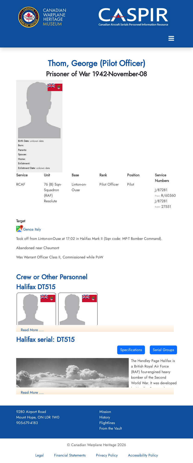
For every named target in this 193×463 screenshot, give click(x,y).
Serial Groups (163, 349)
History (104, 417)
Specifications (131, 349)
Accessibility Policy (143, 455)
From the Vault (110, 428)
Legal (39, 455)
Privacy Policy (107, 455)
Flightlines (107, 422)
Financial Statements (70, 455)
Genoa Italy (28, 229)
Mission (105, 411)
